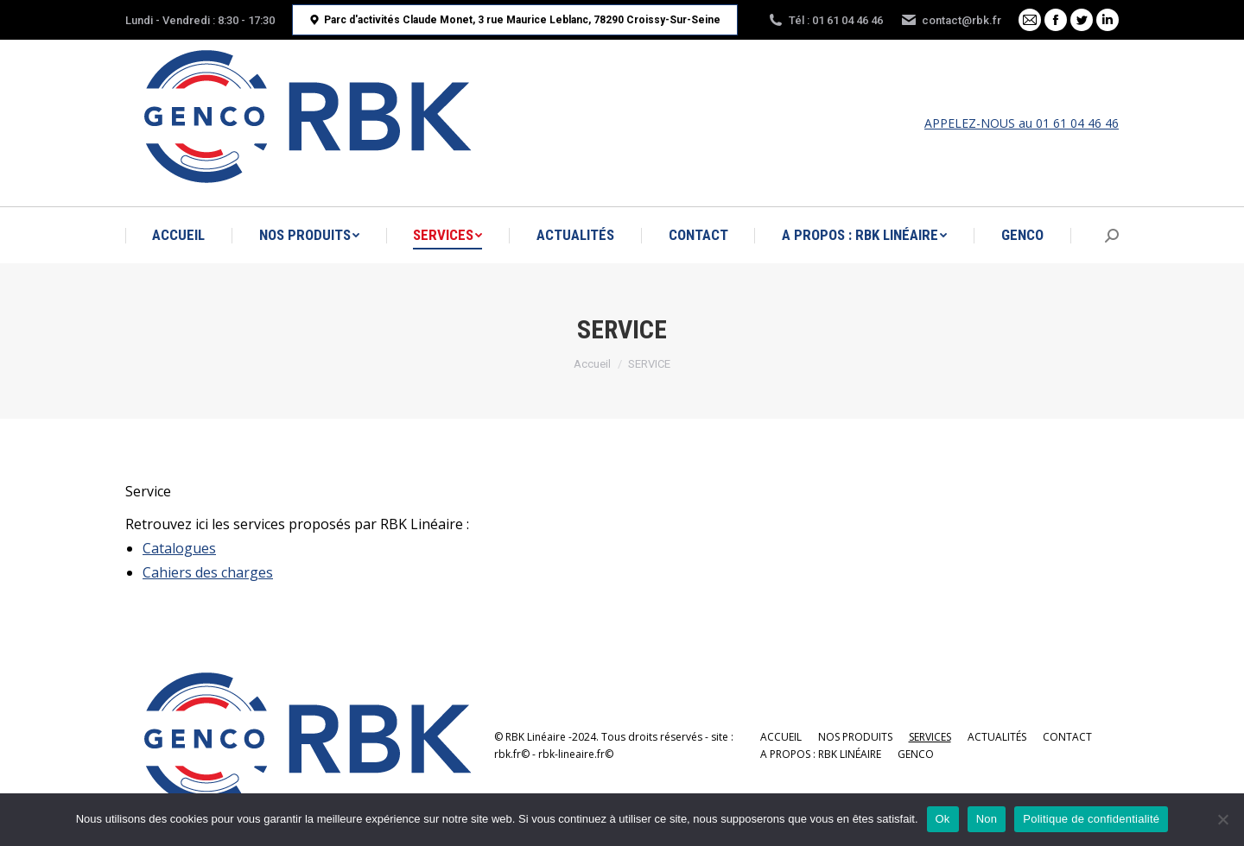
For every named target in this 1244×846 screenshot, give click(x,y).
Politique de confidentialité (1091, 818)
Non (987, 818)
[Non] (1222, 819)
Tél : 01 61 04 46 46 (825, 20)
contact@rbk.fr (950, 20)
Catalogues (179, 548)
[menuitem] (178, 235)
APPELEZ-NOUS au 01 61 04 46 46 (1021, 123)
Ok (943, 818)
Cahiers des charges (208, 572)
